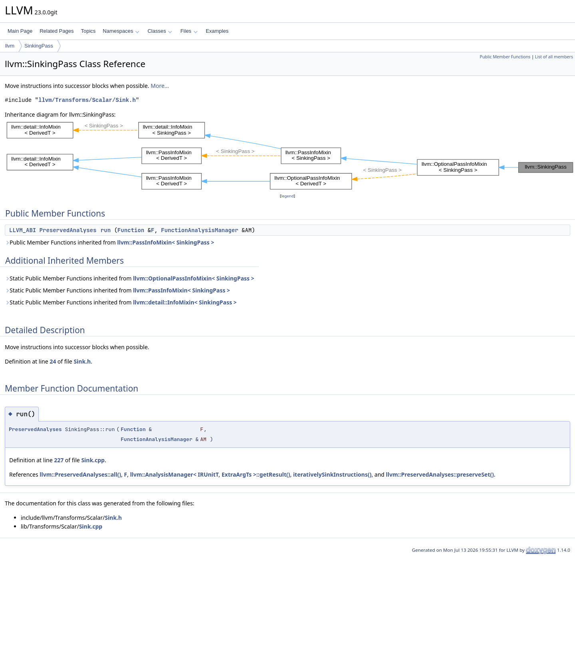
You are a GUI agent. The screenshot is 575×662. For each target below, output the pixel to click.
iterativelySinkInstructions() (332, 474)
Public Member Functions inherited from (109, 242)
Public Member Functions (504, 57)
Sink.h (82, 361)
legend (287, 196)
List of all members (554, 57)
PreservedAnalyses (68, 230)
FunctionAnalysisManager (199, 230)
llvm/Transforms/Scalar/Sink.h (87, 100)
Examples (217, 31)
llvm (9, 46)
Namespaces (121, 31)
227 (59, 460)
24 (53, 361)
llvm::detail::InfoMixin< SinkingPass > (185, 302)
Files (188, 31)
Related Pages (57, 31)
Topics (88, 31)
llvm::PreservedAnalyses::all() (80, 474)
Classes (159, 31)
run (106, 230)
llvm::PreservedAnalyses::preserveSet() (440, 474)
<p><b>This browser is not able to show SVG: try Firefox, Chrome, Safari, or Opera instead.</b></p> (290, 155)
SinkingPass (38, 46)
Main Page (20, 31)
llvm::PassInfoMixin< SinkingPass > (165, 242)
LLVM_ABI (22, 230)
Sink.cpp (93, 460)
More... (160, 85)
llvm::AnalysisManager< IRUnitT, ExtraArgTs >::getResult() (210, 474)
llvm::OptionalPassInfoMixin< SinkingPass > (193, 278)
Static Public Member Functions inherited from (129, 278)
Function (130, 230)
